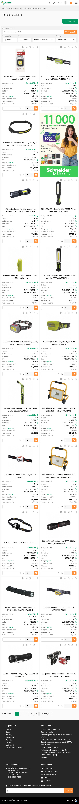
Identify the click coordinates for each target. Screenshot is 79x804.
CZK (60, 3)
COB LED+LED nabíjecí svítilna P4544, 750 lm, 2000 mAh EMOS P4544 (58, 210)
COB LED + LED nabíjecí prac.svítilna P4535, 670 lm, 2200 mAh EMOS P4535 (20, 409)
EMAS (3, 8)
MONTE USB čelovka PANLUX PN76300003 (20, 542)
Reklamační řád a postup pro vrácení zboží (56, 740)
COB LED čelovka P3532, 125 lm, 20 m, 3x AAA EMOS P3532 (59, 608)
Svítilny (44, 8)
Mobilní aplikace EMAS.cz (50, 747)
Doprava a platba (47, 732)
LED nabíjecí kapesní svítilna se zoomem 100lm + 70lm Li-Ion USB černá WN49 (20, 210)
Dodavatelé (10, 745)
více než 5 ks (32, 216)
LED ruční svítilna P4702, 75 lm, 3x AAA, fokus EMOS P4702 (20, 675)
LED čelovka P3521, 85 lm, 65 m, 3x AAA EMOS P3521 (20, 476)
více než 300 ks (31, 83)
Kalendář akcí (10, 737)
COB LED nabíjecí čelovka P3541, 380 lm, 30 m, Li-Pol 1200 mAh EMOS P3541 (20, 144)
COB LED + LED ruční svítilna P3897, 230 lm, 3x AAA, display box (20, 276)
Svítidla (37, 8)
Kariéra (8, 743)
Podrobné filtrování (43, 40)
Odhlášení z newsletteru (14, 748)
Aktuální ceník (46, 745)
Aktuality (9, 735)
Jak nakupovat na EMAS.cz (50, 730)
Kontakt (8, 730)
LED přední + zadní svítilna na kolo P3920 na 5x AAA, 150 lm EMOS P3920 (59, 675)
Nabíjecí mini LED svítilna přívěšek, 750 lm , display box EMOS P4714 (20, 77)
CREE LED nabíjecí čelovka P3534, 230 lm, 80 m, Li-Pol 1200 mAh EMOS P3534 (58, 77)
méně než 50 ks (31, 680)
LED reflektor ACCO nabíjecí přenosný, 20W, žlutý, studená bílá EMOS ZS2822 (58, 476)
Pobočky (9, 740)
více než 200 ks (31, 282)
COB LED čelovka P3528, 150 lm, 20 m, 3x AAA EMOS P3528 (59, 343)
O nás (8, 732)
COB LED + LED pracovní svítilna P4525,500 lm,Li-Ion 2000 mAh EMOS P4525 (58, 276)
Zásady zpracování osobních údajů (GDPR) (56, 742)
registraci (10, 96)
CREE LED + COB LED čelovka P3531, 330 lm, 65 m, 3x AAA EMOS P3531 (20, 343)
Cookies (44, 757)
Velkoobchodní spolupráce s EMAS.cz (54, 750)
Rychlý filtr (70, 21)
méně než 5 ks (32, 614)
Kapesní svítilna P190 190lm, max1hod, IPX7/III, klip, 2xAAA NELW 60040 (20, 608)
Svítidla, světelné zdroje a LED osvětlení (20, 8)
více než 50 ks (70, 83)
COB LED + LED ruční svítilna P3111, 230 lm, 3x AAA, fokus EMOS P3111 (59, 542)
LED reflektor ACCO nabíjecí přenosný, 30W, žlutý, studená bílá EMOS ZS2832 (58, 409)
